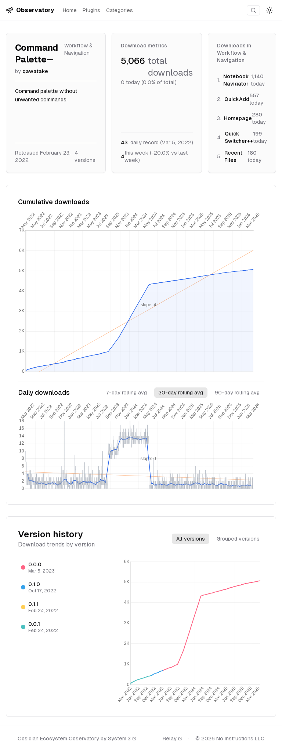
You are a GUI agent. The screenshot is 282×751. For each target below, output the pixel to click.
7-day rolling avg (126, 393)
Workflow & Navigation (78, 49)
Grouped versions (238, 539)
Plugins (91, 10)
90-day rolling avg (237, 393)
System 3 (122, 738)
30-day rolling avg (181, 393)
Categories (119, 10)
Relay (172, 738)
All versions (190, 539)
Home (70, 10)
